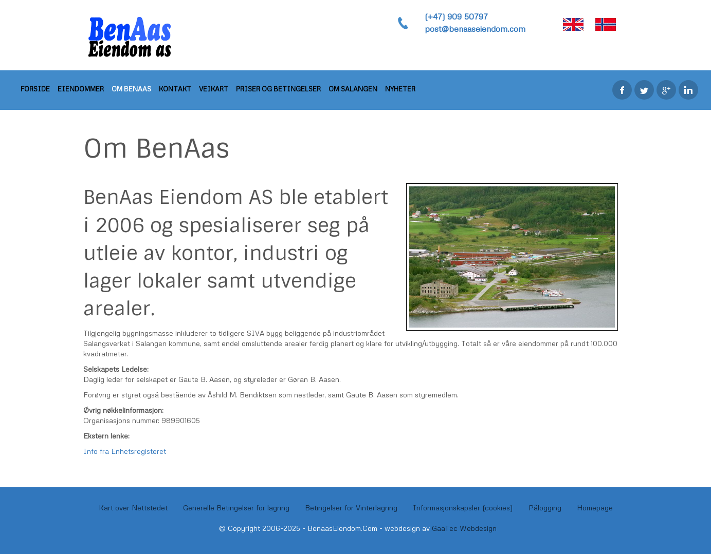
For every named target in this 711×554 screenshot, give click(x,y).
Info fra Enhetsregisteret (124, 451)
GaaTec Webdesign (464, 528)
